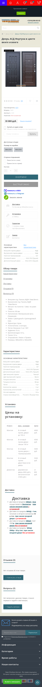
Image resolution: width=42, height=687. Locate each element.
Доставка (16, 204)
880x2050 (8, 150)
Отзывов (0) (8, 288)
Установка (16, 214)
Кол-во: (7, 167)
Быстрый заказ (21, 184)
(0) (22, 101)
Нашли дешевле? (26, 121)
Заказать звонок (33, 22)
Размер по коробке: (11, 145)
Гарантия (16, 223)
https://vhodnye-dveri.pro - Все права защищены (21, 672)
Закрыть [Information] (21, 13)
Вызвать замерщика (12, 682)
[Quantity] (10, 170)
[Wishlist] (30, 101)
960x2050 (18, 150)
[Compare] (36, 101)
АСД (16, 108)
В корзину (21, 177)
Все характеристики (30, 246)
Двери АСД (9, 34)
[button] (17, 3)
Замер (14, 235)
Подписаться (33, 633)
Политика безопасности (19, 637)
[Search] (38, 28)
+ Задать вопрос (13, 607)
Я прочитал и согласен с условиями (19, 638)
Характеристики (10, 273)
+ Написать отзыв (13, 577)
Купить (33, 134)
